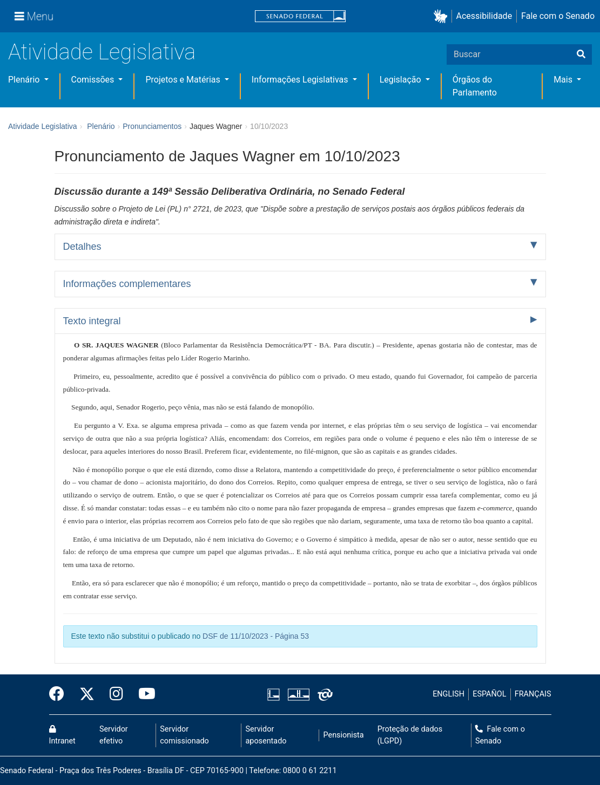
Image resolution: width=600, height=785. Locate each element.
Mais (564, 79)
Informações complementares (127, 283)
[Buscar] (581, 54)
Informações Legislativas (301, 79)
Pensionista (343, 735)
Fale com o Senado (558, 16)
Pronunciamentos (152, 126)
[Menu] (34, 16)
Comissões (94, 79)
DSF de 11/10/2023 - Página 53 (256, 636)
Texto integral (92, 321)
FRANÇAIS (533, 694)
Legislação (401, 79)
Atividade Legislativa (101, 52)
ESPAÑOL (489, 694)
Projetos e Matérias (183, 79)
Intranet (62, 735)
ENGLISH (448, 694)
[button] (442, 16)
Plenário (25, 79)
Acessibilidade (484, 16)
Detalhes (82, 246)
